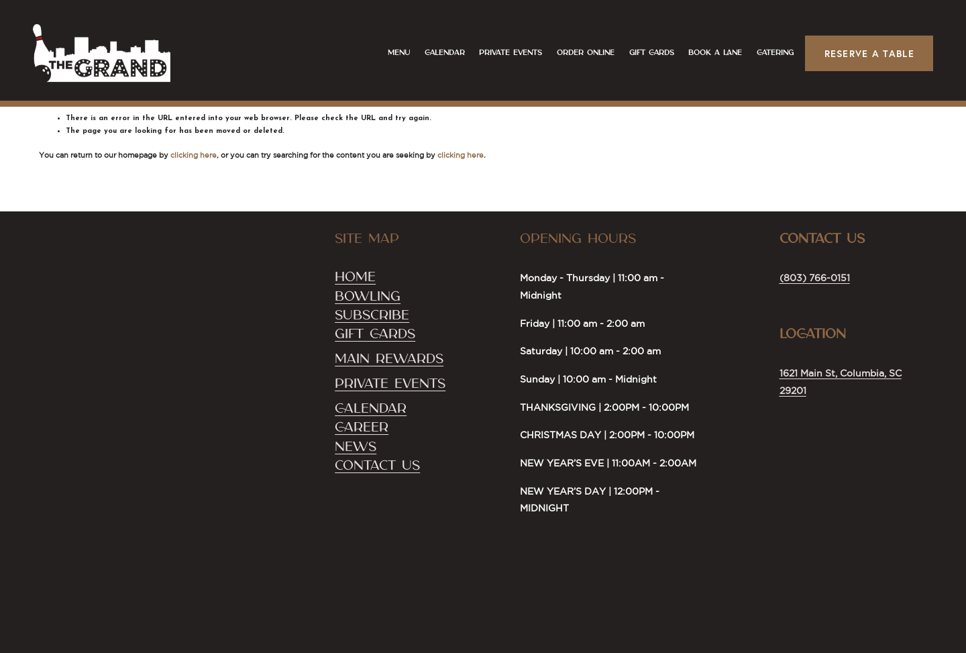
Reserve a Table (863, 58)
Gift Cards (645, 57)
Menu (393, 57)
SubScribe (372, 315)
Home (355, 277)
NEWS (355, 447)
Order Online (579, 57)
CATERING (769, 57)
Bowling (367, 297)
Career (361, 427)
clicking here (193, 155)
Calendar (439, 57)
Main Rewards (389, 359)
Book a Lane (709, 57)
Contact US (377, 466)
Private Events (504, 57)
